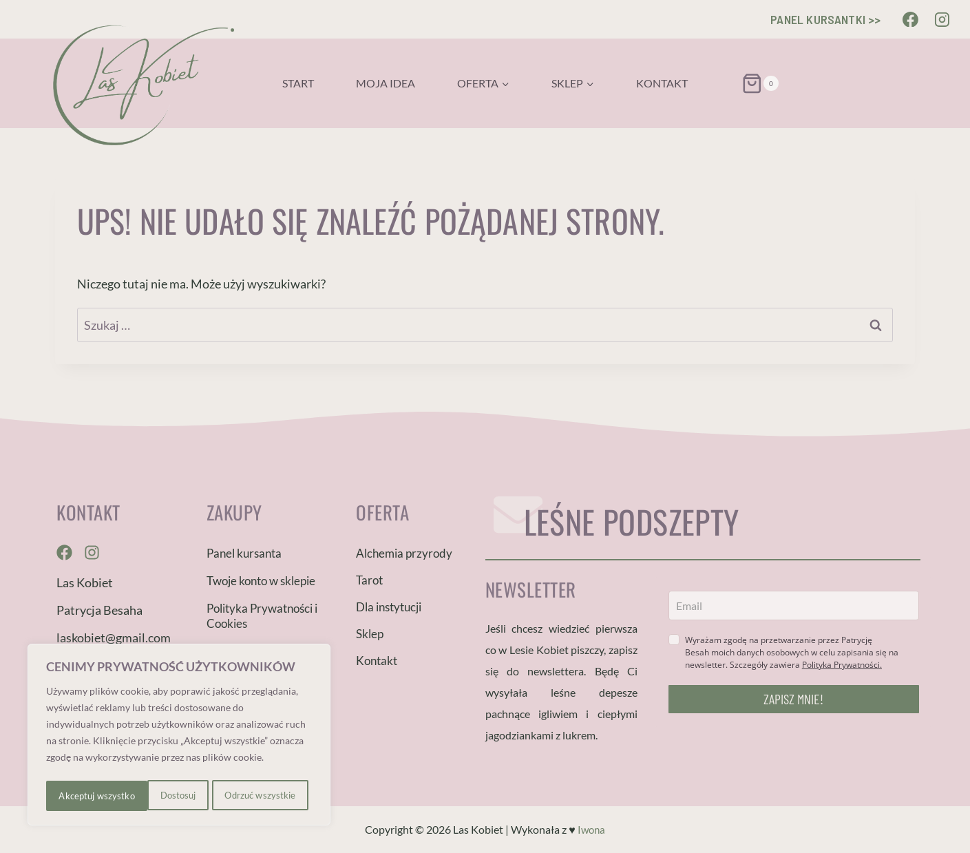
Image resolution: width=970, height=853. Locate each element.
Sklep (369, 633)
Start (298, 82)
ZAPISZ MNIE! (793, 699)
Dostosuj (75, 795)
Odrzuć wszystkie (158, 795)
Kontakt (662, 82)
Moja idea (385, 82)
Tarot (369, 580)
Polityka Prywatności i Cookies (262, 616)
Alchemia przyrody (404, 553)
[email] (793, 605)
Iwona (591, 829)
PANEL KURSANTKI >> (825, 19)
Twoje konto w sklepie (261, 580)
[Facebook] (911, 19)
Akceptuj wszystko (261, 795)
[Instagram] (942, 19)
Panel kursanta (244, 553)
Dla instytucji (388, 607)
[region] (179, 736)
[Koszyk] (743, 83)
